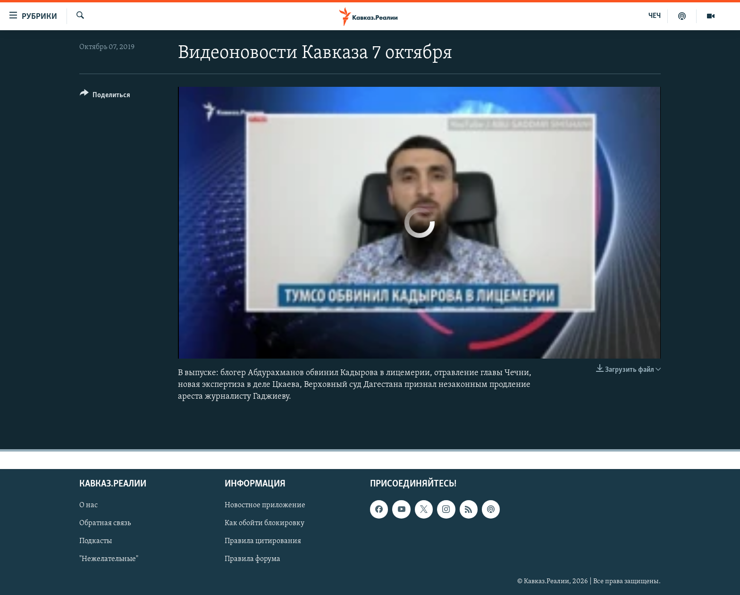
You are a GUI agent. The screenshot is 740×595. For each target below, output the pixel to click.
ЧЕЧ (654, 16)
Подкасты (95, 541)
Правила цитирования (263, 541)
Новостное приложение (265, 505)
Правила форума (252, 559)
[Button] (105, 96)
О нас (88, 505)
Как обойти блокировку (264, 524)
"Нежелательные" (108, 559)
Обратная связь (105, 524)
